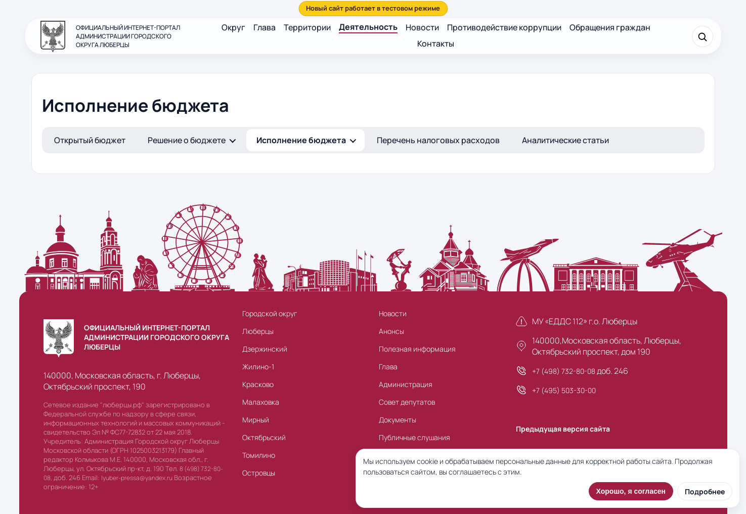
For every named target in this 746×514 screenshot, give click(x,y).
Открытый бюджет (89, 140)
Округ (233, 27)
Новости (422, 27)
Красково (258, 384)
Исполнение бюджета (301, 140)
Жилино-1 (258, 366)
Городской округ (269, 313)
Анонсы (391, 331)
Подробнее (705, 491)
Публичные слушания (414, 437)
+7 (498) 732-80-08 (563, 371)
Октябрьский (264, 437)
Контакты (435, 43)
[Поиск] (702, 36)
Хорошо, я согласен (631, 491)
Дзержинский (264, 349)
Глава (264, 27)
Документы (397, 419)
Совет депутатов (407, 402)
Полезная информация (417, 349)
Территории (307, 27)
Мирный (255, 419)
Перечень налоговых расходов (438, 140)
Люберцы (258, 331)
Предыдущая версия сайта (563, 429)
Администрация (405, 384)
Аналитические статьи (565, 140)
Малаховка (260, 402)
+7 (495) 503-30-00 (564, 390)
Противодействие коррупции (504, 27)
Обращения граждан (609, 27)
